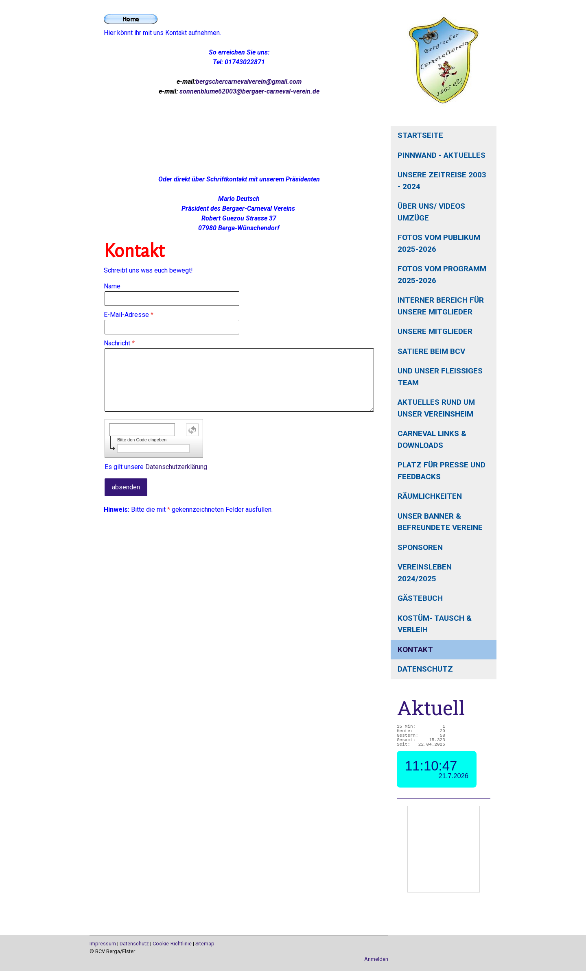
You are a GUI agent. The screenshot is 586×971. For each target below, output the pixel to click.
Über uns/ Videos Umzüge (431, 212)
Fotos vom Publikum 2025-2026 (439, 243)
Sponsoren (420, 547)
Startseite (420, 135)
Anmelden (376, 959)
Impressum (103, 943)
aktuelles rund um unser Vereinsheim (436, 408)
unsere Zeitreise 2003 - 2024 (442, 180)
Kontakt (415, 649)
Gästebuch (420, 598)
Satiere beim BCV (431, 351)
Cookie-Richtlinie (172, 943)
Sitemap (204, 943)
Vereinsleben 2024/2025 (425, 572)
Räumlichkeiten (430, 496)
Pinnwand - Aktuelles (441, 155)
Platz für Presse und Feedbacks (441, 470)
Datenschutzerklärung (176, 467)
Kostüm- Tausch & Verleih (435, 624)
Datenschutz (425, 669)
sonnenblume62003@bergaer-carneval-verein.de (249, 91)
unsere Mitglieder (435, 331)
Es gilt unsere (156, 467)
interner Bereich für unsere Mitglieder (441, 305)
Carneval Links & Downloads (432, 439)
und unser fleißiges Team (440, 376)
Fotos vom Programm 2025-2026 (442, 274)
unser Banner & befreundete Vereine (440, 521)
